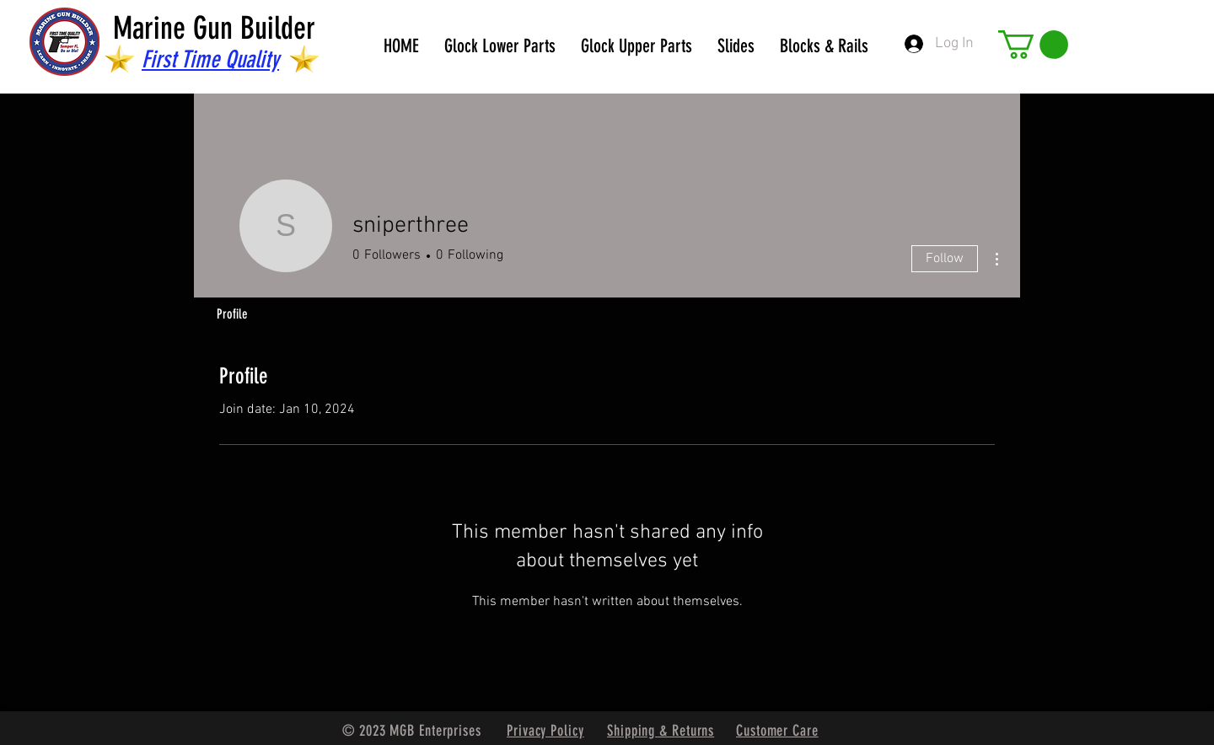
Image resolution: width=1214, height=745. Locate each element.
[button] (1033, 44)
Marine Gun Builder (214, 27)
